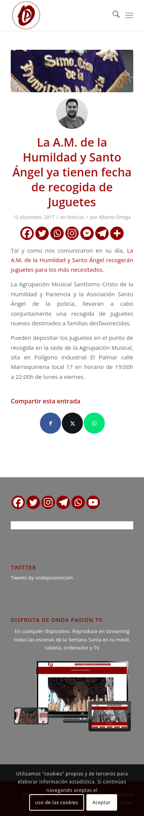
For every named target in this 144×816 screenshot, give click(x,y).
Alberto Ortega (115, 217)
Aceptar (102, 802)
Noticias (75, 217)
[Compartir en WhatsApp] (94, 423)
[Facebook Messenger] (87, 233)
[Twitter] (42, 233)
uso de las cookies (56, 802)
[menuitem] (112, 15)
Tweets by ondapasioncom (42, 577)
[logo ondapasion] (60, 15)
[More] (117, 233)
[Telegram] (102, 233)
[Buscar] (112, 15)
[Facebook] (27, 233)
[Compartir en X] (72, 423)
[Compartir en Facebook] (50, 423)
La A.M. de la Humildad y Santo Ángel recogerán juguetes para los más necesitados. (72, 260)
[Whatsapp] (57, 233)
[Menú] (129, 15)
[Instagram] (72, 233)
